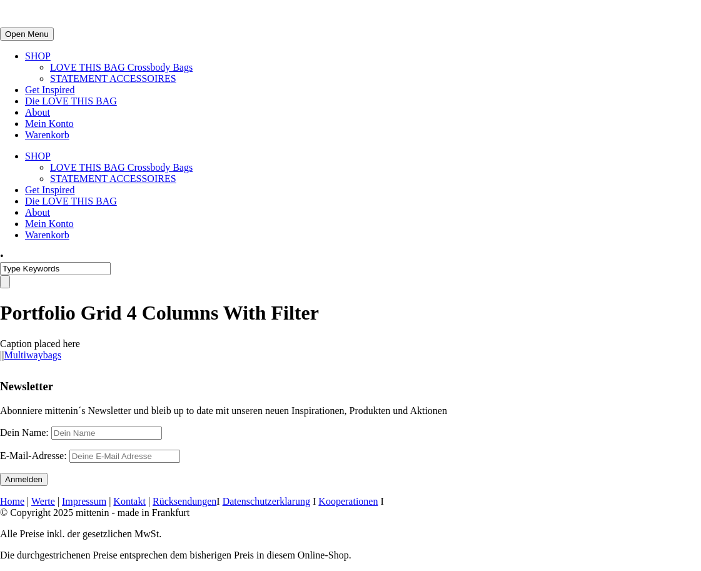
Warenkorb (47, 134)
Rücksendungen (184, 501)
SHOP (38, 56)
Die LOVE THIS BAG (71, 101)
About (37, 112)
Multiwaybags (32, 355)
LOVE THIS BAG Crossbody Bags (121, 67)
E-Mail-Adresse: (90, 455)
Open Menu (27, 34)
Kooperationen (348, 501)
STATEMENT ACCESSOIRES (113, 78)
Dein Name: (24, 432)
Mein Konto (49, 123)
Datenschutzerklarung (266, 501)
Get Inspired (50, 89)
